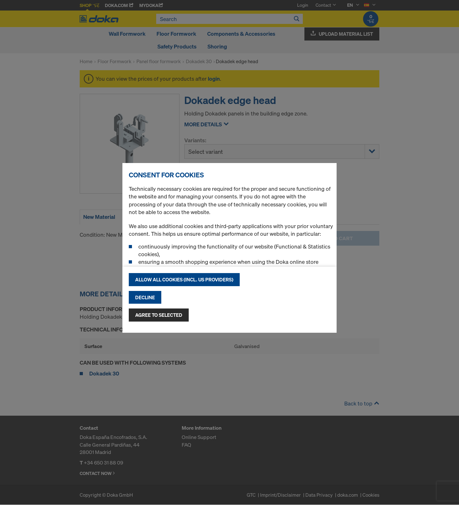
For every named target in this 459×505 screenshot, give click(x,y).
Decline (145, 297)
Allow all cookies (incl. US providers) (184, 279)
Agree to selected (158, 315)
